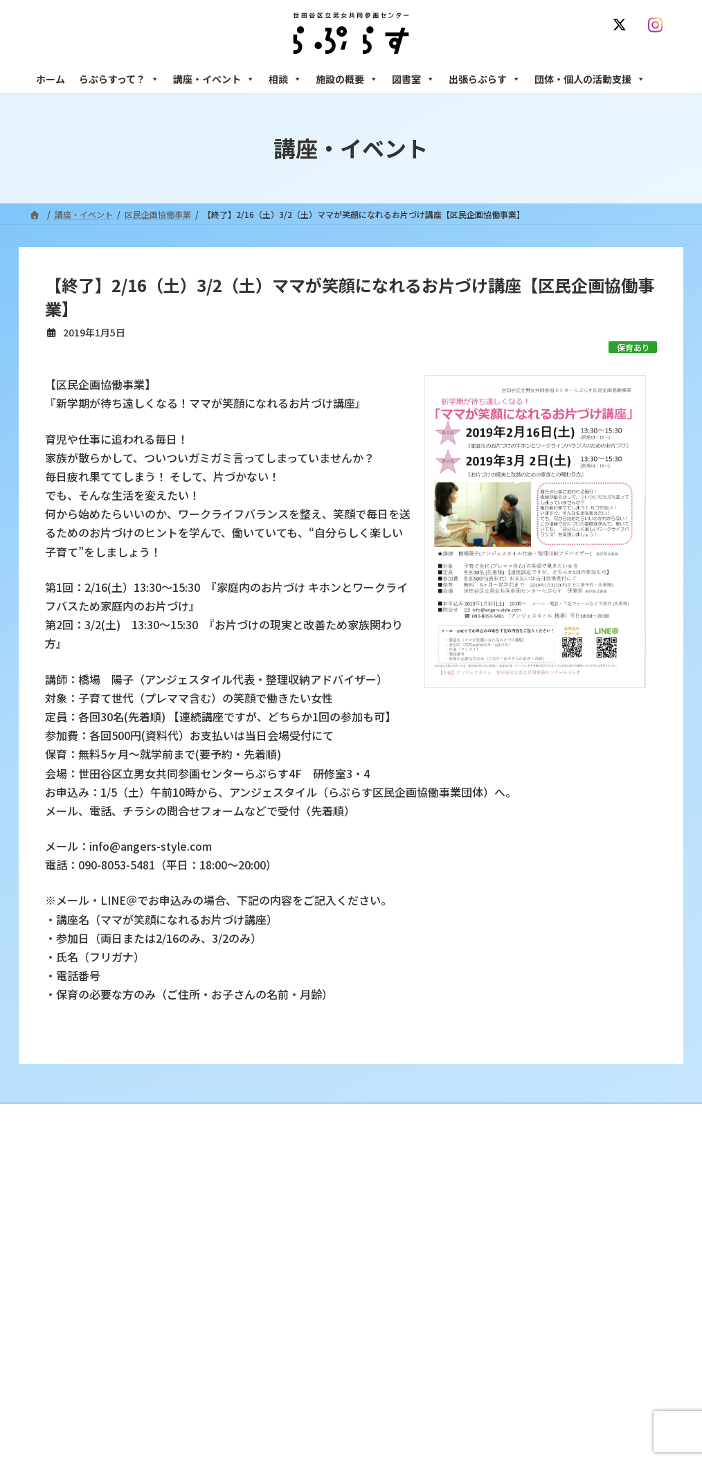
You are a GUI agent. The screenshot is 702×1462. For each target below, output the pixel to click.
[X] (622, 25)
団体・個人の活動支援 (589, 79)
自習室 (501, 1378)
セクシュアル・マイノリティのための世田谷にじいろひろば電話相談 (580, 1252)
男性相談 (505, 1282)
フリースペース (517, 1354)
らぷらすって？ (119, 79)
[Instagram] (658, 25)
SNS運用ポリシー (491, 1115)
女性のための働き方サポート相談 (551, 1222)
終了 (275, 1294)
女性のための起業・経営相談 (543, 1306)
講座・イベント (214, 79)
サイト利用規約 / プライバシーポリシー (356, 1115)
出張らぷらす (485, 79)
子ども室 (505, 1402)
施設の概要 (347, 79)
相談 (285, 79)
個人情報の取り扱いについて (606, 1115)
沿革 (275, 1198)
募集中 (279, 1270)
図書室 (413, 79)
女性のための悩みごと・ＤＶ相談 (551, 1198)
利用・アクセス (296, 1222)
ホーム (50, 79)
